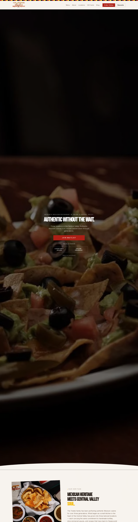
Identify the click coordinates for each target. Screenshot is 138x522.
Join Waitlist (69, 238)
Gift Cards (90, 5)
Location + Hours (59, 249)
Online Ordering (78, 249)
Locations (81, 5)
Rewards (121, 5)
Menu (68, 5)
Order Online (108, 5)
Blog (97, 5)
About (74, 5)
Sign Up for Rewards (69, 243)
